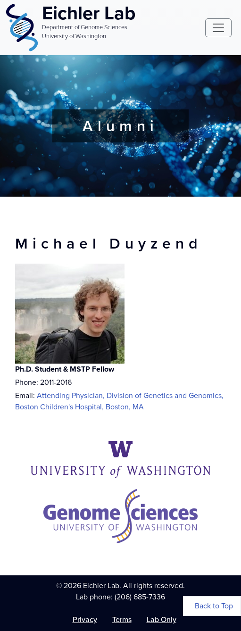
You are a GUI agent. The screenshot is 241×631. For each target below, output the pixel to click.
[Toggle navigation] (218, 27)
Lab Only (161, 619)
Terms (122, 619)
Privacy (85, 619)
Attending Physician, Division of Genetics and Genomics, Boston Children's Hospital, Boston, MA (119, 401)
